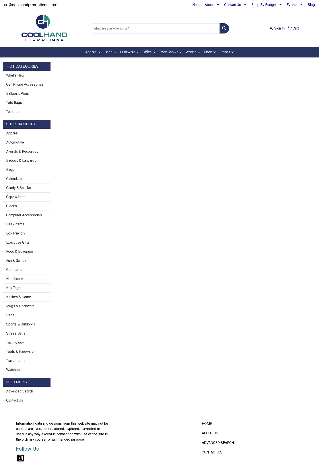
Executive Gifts (18, 242)
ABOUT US (210, 433)
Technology (15, 342)
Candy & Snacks (18, 188)
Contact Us (232, 5)
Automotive (15, 142)
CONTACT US (212, 452)
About (209, 5)
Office (147, 52)
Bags (109, 52)
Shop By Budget (263, 5)
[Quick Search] (154, 28)
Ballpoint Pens (17, 93)
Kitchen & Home (18, 297)
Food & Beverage (19, 251)
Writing (191, 52)
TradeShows (168, 52)
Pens (10, 315)
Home (197, 5)
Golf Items (14, 270)
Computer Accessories (24, 215)
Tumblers (13, 112)
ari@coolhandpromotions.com (30, 4)
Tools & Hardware (20, 351)
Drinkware (127, 52)
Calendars (14, 179)
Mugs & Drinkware (20, 306)
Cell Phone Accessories (25, 84)
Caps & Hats (15, 197)
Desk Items (15, 224)
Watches (13, 370)
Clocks (11, 206)
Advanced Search (19, 391)
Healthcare (14, 279)
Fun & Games (16, 260)
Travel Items (15, 361)
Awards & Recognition (23, 151)
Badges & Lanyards (21, 160)
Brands (224, 52)
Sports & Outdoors (20, 324)
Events (292, 5)
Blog (311, 5)
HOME (207, 424)
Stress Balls (15, 333)
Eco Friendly (15, 233)
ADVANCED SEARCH (218, 443)
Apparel (91, 52)
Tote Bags (14, 103)
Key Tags (13, 288)
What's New (15, 75)
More (208, 52)
